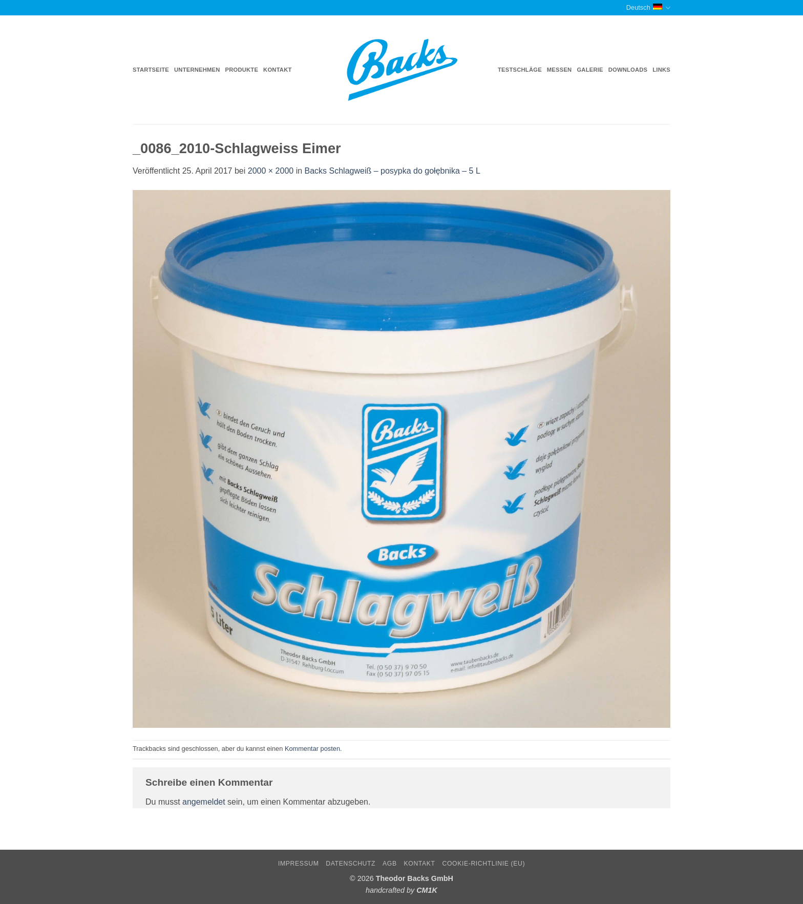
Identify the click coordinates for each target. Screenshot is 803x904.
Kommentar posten (312, 748)
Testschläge (520, 70)
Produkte (242, 70)
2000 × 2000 (270, 170)
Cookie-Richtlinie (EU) (483, 863)
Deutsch (648, 8)
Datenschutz (350, 863)
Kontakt (277, 70)
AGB (390, 863)
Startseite (151, 70)
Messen (559, 70)
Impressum (298, 863)
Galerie (590, 70)
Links (661, 70)
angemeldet (203, 801)
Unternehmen (197, 70)
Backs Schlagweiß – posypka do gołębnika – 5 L (392, 170)
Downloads (628, 70)
